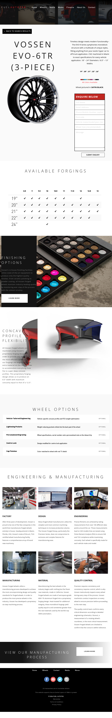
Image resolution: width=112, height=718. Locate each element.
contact (56, 670)
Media (52, 7)
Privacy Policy (56, 704)
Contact (91, 7)
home (34, 670)
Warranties (56, 699)
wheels (45, 670)
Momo (61, 7)
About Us (81, 7)
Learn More (14, 298)
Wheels (43, 7)
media (67, 670)
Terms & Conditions (56, 702)
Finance (70, 7)
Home (34, 7)
